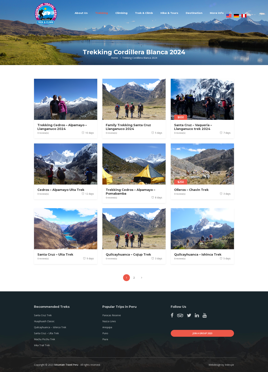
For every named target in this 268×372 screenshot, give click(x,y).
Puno (105, 333)
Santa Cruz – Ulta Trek (55, 254)
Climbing (121, 13)
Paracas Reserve (111, 315)
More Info (217, 13)
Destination (194, 13)
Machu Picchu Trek (44, 339)
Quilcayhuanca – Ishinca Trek (198, 254)
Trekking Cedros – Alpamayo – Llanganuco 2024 (62, 127)
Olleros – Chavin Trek (191, 190)
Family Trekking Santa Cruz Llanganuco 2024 (128, 127)
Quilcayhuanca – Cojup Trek (128, 254)
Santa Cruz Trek (43, 315)
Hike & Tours (169, 13)
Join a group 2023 (202, 333)
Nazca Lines (109, 321)
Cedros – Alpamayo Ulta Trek (60, 190)
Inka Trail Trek (42, 345)
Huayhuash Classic (44, 321)
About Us (81, 13)
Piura (105, 339)
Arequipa (107, 327)
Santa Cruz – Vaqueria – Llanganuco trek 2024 (193, 127)
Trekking (101, 13)
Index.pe (229, 364)
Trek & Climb (144, 13)
